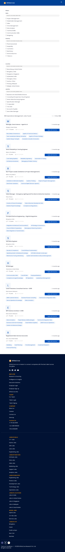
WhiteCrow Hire (13, 392)
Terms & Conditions (6, 546)
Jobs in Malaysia (13, 504)
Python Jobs (12, 442)
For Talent (12, 397)
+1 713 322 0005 (13, 423)
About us (11, 408)
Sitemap (11, 417)
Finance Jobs (13, 481)
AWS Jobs (12, 446)
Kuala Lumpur (13, 530)
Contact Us (12, 414)
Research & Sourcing (15, 376)
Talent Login (12, 400)
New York (11, 533)
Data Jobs (12, 460)
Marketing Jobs (13, 466)
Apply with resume (52, 130)
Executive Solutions (14, 382)
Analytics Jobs (13, 472)
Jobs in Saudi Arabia (15, 507)
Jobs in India (12, 495)
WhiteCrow (14, 361)
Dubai (10, 527)
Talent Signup (13, 403)
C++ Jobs (12, 439)
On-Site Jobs (13, 516)
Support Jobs (13, 469)
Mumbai (11, 536)
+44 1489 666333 (14, 426)
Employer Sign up (14, 389)
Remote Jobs (13, 519)
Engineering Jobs (14, 452)
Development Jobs (14, 484)
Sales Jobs (12, 463)
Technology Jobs (14, 487)
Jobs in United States (15, 498)
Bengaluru (12, 524)
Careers (11, 411)
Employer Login (13, 385)
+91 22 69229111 (13, 429)
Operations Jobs (14, 490)
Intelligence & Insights (15, 379)
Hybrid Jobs (12, 512)
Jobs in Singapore (14, 501)
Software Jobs (13, 457)
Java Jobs (12, 449)
